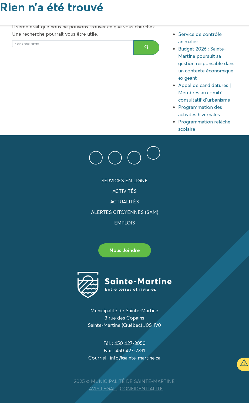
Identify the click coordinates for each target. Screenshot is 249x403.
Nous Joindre (124, 250)
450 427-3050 (130, 343)
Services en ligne (124, 180)
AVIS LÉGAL (103, 388)
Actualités (124, 202)
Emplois (124, 223)
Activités (124, 191)
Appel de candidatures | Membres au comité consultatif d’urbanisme (204, 92)
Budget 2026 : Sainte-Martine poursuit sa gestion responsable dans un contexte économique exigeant (206, 63)
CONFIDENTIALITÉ (141, 388)
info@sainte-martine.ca (135, 358)
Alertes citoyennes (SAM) (124, 212)
